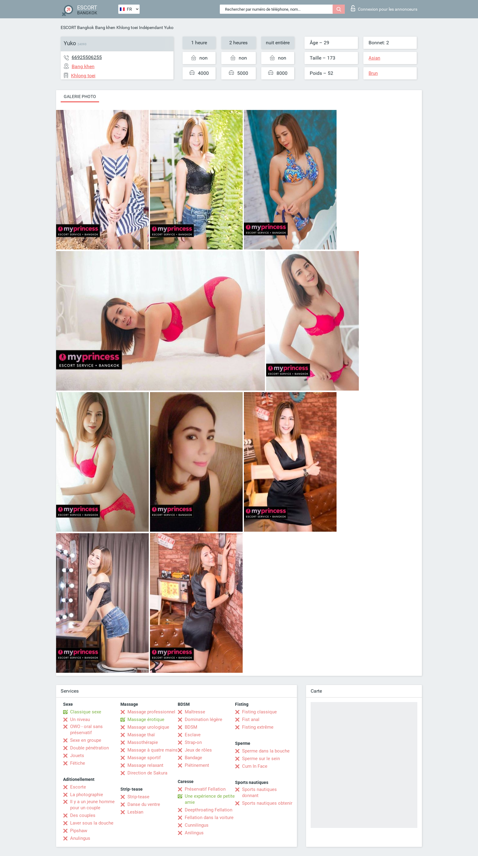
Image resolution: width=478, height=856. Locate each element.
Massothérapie (142, 742)
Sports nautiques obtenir (267, 803)
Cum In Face (254, 766)
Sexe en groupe (85, 740)
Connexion (384, 8)
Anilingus (194, 833)
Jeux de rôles (198, 750)
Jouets (77, 755)
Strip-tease (138, 797)
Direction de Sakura (147, 773)
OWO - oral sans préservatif (86, 729)
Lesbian (135, 812)
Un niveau (80, 719)
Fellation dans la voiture (209, 817)
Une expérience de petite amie (210, 799)
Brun (373, 73)
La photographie (86, 794)
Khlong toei (127, 27)
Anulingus (80, 838)
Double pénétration (89, 748)
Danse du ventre (143, 804)
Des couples (82, 815)
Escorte (78, 787)
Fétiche (77, 763)
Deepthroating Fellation (208, 810)
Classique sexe (85, 712)
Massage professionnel (151, 712)
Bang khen (105, 27)
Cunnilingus (197, 825)
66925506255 (87, 57)
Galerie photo (80, 96)
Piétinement (197, 765)
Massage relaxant (145, 765)
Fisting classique (259, 712)
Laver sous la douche (91, 823)
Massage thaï (141, 735)
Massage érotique (145, 719)
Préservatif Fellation (205, 789)
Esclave (193, 735)
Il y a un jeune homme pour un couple (92, 804)
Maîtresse (195, 712)
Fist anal (250, 719)
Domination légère (203, 719)
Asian (374, 58)
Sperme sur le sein (261, 758)
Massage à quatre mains (152, 750)
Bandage (193, 757)
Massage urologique (148, 727)
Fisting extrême (257, 727)
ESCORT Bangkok (77, 27)
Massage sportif (144, 757)
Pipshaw (78, 830)
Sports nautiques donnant (259, 792)
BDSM (191, 727)
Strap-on (193, 742)
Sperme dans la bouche (266, 751)
